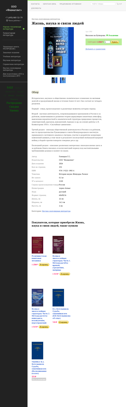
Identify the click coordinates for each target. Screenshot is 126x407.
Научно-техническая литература (13, 27)
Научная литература (12, 60)
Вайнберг (18, 88)
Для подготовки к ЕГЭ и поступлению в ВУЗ (13, 75)
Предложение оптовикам (70, 4)
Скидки (14, 106)
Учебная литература (12, 56)
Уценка (14, 110)
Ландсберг (20, 95)
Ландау (11, 95)
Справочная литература (13, 64)
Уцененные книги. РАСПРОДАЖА (11, 47)
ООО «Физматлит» (14, 8)
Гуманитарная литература (9, 34)
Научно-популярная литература (12, 69)
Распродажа (14, 102)
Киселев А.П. (10, 92)
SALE (10, 87)
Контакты (35, 4)
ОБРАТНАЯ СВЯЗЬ (49, 4)
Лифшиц (14, 99)
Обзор (35, 92)
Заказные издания (11, 52)
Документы (36, 8)
